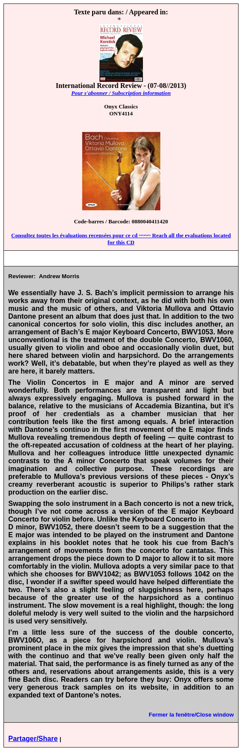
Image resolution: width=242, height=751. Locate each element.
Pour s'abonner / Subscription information (121, 93)
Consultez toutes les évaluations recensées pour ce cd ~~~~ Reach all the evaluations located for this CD (121, 239)
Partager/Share (33, 738)
